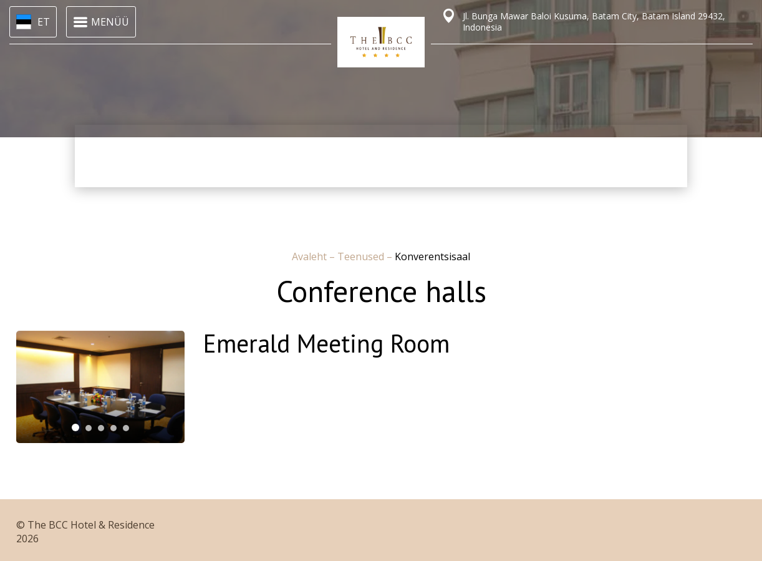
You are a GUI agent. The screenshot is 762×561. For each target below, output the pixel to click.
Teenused (362, 256)
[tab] (75, 427)
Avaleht (310, 256)
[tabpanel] (100, 387)
